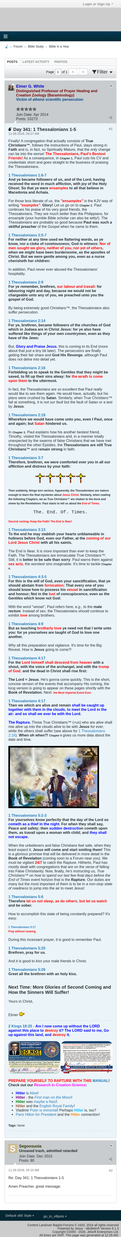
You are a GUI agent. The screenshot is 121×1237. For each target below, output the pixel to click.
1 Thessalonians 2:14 (26, 321)
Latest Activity (36, 62)
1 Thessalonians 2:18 (26, 415)
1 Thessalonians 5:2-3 (27, 815)
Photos (61, 62)
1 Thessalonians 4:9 (25, 624)
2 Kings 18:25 (20, 1026)
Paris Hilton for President (36, 1114)
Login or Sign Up (98, 4)
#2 (111, 1170)
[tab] (12, 62)
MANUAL (100, 1081)
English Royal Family (56, 1106)
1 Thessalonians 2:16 (26, 368)
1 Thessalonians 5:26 (26, 969)
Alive (34, 1093)
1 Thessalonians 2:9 (25, 282)
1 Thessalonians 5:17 (22, 927)
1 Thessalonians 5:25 (26, 948)
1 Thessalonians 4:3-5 (27, 577)
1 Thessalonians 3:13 (26, 530)
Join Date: (24, 114)
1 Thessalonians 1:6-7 (27, 175)
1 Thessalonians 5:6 (25, 897)
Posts (12, 62)
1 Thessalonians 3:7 (25, 458)
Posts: (21, 119)
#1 (111, 129)
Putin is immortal (43, 1110)
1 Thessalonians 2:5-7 (27, 235)
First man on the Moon (52, 1097)
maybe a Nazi (45, 1102)
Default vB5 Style (19, 1215)
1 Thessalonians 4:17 (26, 658)
